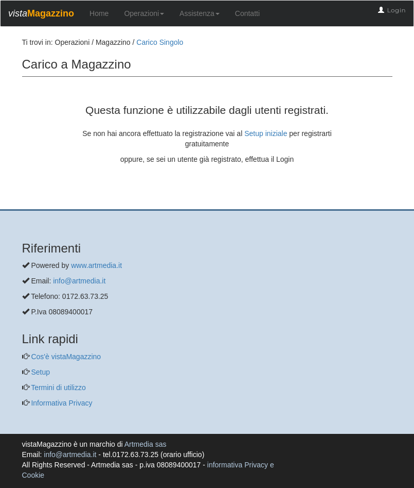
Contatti (247, 13)
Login (396, 10)
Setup (39, 372)
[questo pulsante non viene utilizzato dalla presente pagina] (30, 204)
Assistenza (199, 13)
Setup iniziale (265, 133)
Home (99, 13)
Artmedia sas (145, 444)
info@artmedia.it (79, 281)
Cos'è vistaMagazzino (65, 356)
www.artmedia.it (96, 265)
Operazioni (144, 13)
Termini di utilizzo (57, 387)
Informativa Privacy (61, 403)
